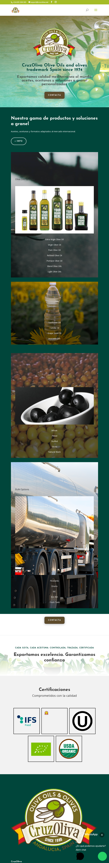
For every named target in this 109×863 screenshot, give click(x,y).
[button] (94, 848)
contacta (54, 95)
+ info (19, 141)
